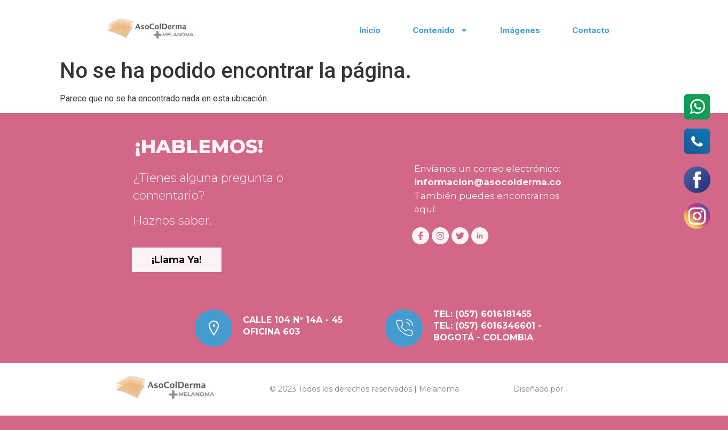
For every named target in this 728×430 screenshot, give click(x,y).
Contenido (440, 30)
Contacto (591, 30)
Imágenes (520, 30)
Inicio (370, 30)
